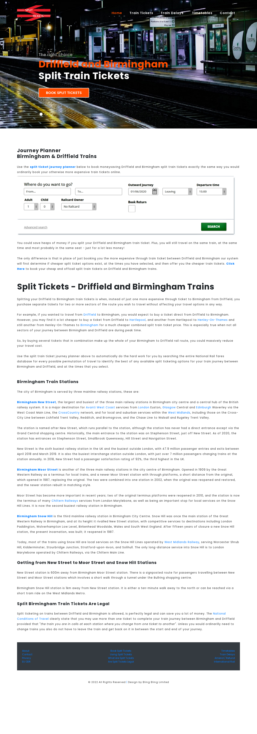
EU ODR (26, 661)
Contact (27, 654)
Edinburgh (203, 407)
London (143, 407)
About (25, 650)
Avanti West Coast (100, 407)
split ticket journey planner (53, 167)
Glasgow (169, 407)
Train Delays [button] (173, 13)
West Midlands (179, 413)
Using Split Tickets (121, 654)
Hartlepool (138, 320)
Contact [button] (228, 13)
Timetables (202, 13)
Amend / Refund (225, 658)
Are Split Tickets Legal (121, 661)
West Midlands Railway (181, 542)
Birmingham (89, 325)
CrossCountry (69, 413)
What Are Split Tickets (121, 658)
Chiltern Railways (65, 501)
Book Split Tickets (64, 92)
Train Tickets (141, 13)
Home (119, 12)
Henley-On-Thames (213, 320)
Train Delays (227, 654)
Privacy (26, 658)
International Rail (224, 661)
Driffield (90, 315)
